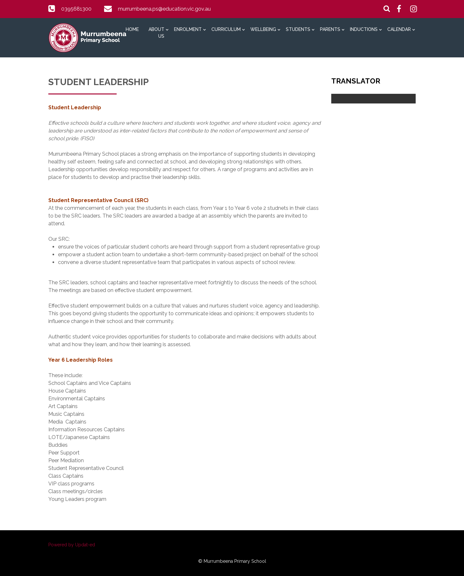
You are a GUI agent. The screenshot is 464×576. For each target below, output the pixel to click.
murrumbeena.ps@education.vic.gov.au (164, 9)
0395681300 (76, 9)
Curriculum (226, 29)
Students (298, 29)
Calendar (399, 29)
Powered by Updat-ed (71, 544)
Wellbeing (263, 29)
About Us (156, 33)
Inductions (364, 29)
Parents (330, 29)
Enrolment (188, 29)
